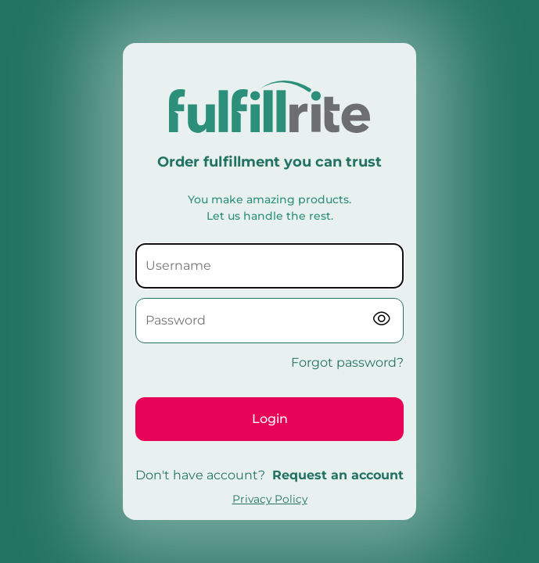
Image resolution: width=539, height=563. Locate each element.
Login (270, 418)
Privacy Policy (269, 499)
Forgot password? (347, 362)
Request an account (338, 475)
